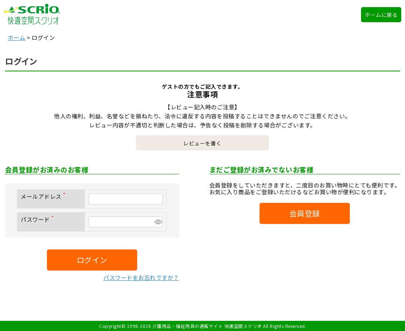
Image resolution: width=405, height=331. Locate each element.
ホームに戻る (381, 14)
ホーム (17, 37)
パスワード (39, 219)
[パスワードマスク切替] (157, 222)
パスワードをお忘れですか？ (141, 277)
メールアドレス (44, 196)
